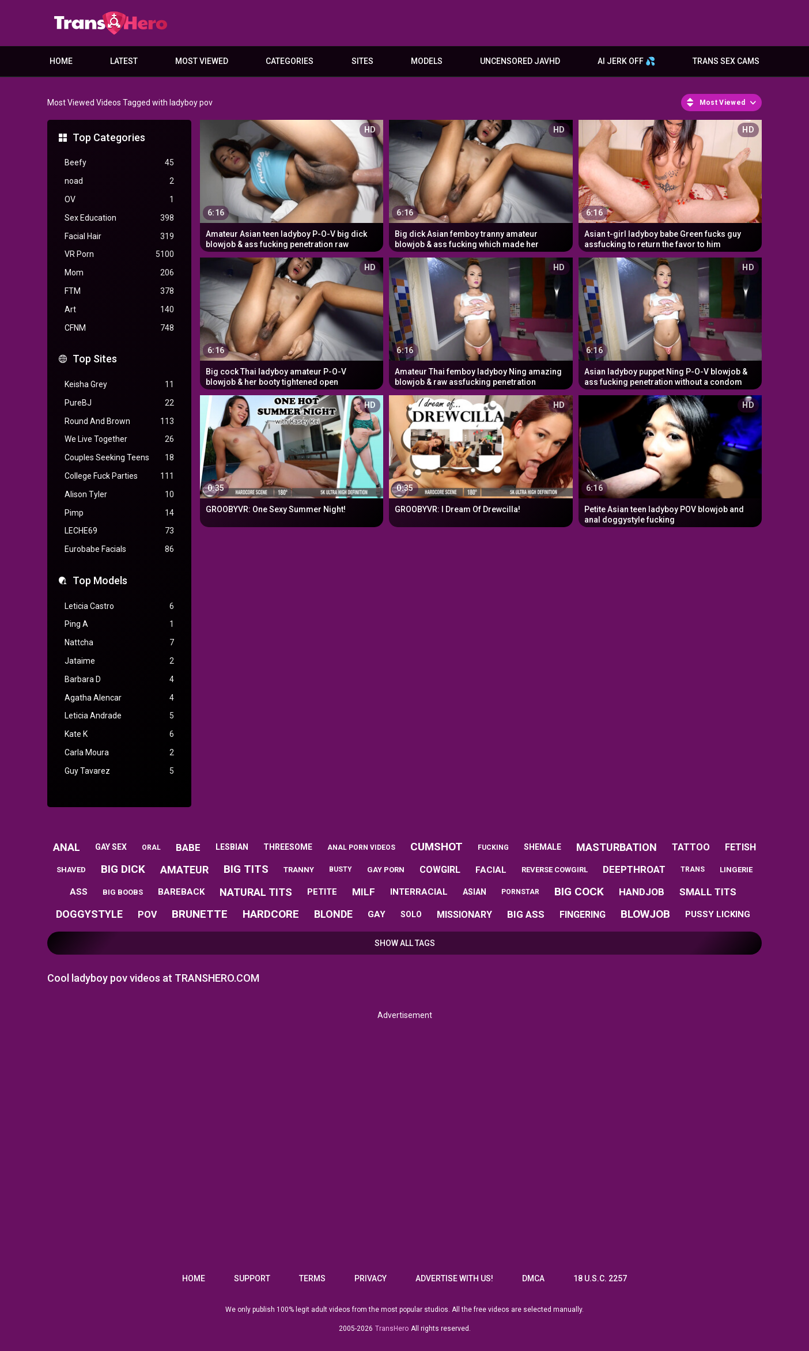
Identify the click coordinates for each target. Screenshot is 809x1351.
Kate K (119, 734)
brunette (200, 914)
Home (61, 61)
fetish (740, 847)
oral (151, 847)
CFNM (119, 328)
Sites (362, 61)
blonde (333, 914)
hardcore (271, 914)
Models (427, 61)
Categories (289, 61)
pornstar (520, 892)
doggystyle (89, 914)
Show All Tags (405, 943)
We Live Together (119, 439)
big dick (123, 869)
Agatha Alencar (119, 698)
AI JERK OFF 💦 (626, 61)
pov (147, 914)
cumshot (436, 846)
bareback (181, 892)
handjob (641, 892)
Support (252, 1278)
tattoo (691, 847)
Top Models (100, 580)
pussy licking (717, 914)
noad (119, 181)
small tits (707, 892)
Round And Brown (119, 421)
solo (411, 914)
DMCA (533, 1278)
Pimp (119, 513)
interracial (419, 892)
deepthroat (634, 869)
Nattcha (119, 643)
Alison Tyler (119, 494)
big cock (579, 891)
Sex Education (119, 218)
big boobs (123, 892)
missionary (464, 914)
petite (322, 892)
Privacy (370, 1278)
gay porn (385, 869)
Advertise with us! (454, 1278)
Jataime (119, 661)
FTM (119, 291)
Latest (124, 61)
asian (474, 891)
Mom (119, 273)
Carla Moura (119, 753)
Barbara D (119, 679)
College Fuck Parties (119, 476)
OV (119, 200)
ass (79, 892)
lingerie (736, 869)
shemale (542, 847)
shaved (71, 869)
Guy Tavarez (119, 771)
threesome (287, 847)
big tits (246, 869)
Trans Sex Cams (726, 61)
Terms (312, 1278)
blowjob (645, 914)
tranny (298, 869)
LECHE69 (119, 531)
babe (188, 847)
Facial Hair (119, 236)
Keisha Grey (119, 384)
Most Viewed (201, 61)
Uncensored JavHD (520, 61)
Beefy (119, 163)
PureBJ (119, 403)
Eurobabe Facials (119, 549)
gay (376, 914)
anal (66, 847)
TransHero (392, 1328)
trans (693, 869)
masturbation (616, 847)
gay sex (111, 847)
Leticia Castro (119, 606)
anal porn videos (361, 847)
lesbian (232, 847)
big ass (526, 914)
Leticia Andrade (119, 716)
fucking (493, 847)
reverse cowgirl (554, 869)
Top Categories (109, 137)
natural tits (256, 892)
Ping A (119, 624)
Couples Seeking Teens (119, 458)
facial (490, 870)
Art (119, 310)
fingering (583, 914)
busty (340, 869)
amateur (184, 870)
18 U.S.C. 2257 (600, 1278)
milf (363, 892)
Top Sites (95, 359)
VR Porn (119, 254)
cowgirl (439, 869)
